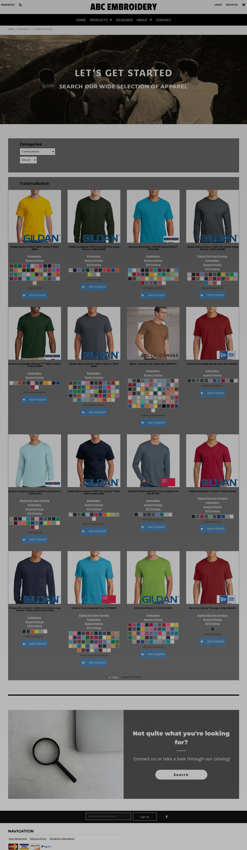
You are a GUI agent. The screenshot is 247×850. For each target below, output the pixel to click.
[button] (20, 4)
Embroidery (34, 256)
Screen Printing (34, 260)
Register (232, 4)
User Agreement (18, 838)
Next (115, 677)
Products (23, 29)
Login (218, 4)
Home (11, 29)
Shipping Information (62, 838)
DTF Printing (94, 264)
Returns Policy (38, 838)
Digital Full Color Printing (212, 256)
